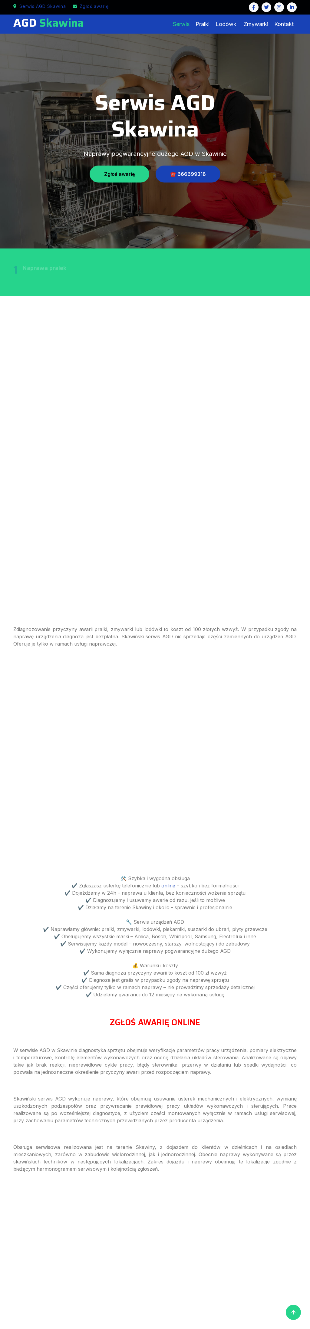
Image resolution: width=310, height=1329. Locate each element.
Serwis (181, 24)
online (168, 886)
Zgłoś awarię (91, 6)
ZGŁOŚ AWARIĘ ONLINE (155, 1022)
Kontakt (284, 24)
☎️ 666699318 (188, 174)
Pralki (202, 24)
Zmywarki (256, 24)
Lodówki (227, 24)
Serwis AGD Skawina (39, 6)
